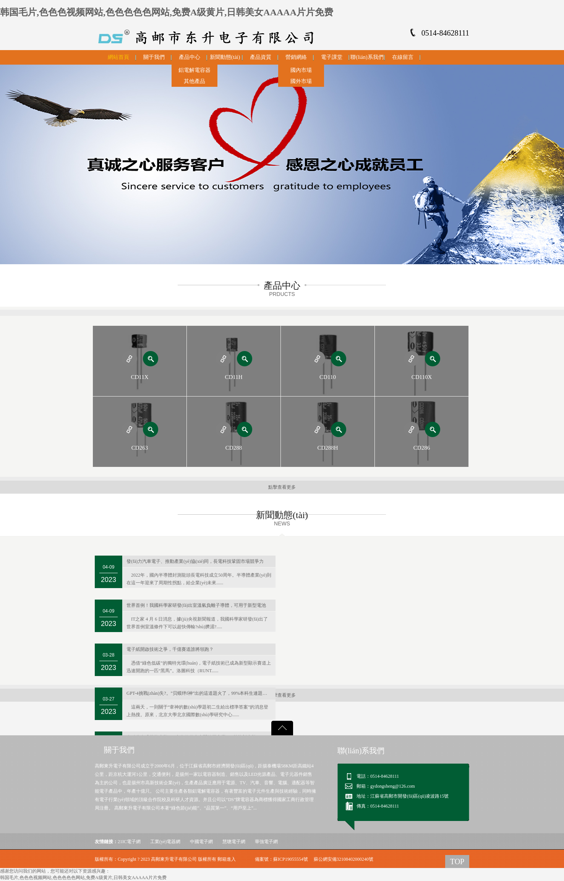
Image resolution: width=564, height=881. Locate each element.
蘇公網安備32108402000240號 (343, 859)
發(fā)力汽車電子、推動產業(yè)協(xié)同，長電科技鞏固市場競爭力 (195, 561)
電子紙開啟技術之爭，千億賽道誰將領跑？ (170, 649)
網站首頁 (118, 57)
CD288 (233, 448)
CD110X (422, 377)
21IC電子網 (129, 841)
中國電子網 (201, 841)
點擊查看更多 (282, 487)
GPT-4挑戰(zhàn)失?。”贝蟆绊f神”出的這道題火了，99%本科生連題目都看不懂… (201, 693)
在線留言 (402, 57)
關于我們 (154, 57)
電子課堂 (331, 57)
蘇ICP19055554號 (290, 859)
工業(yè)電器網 (165, 841)
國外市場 (301, 81)
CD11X (139, 377)
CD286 (421, 448)
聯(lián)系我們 (366, 57)
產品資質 (260, 57)
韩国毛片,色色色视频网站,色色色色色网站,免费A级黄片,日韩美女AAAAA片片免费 (166, 12)
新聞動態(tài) (225, 57)
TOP (457, 861)
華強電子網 (266, 841)
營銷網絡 (296, 57)
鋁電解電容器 (194, 70)
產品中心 (189, 57)
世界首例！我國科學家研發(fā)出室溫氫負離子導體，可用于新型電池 (196, 605)
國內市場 (301, 70)
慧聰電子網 (233, 841)
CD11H (233, 377)
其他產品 (194, 81)
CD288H (327, 448)
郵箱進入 (226, 859)
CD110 (327, 377)
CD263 (139, 448)
